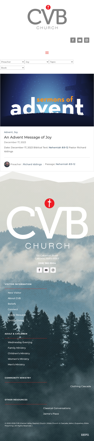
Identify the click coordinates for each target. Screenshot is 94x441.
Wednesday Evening (20, 342)
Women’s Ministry (18, 359)
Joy (16, 132)
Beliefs (12, 304)
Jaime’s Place (51, 414)
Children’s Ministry (19, 353)
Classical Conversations (56, 408)
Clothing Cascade (80, 386)
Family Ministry (17, 348)
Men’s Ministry (16, 364)
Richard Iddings (32, 164)
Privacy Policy (39, 426)
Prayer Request (17, 315)
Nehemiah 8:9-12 (58, 147)
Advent (8, 132)
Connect (13, 309)
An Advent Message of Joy (28, 137)
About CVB (14, 298)
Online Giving (16, 320)
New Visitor (14, 293)
